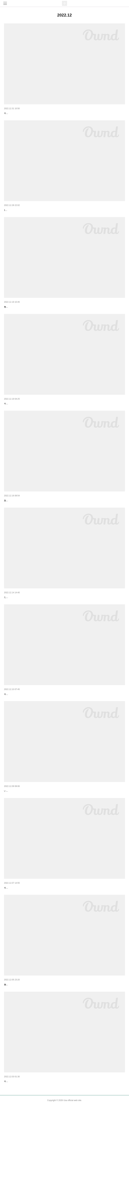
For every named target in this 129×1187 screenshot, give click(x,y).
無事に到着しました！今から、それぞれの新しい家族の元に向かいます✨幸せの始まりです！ (46, 326)
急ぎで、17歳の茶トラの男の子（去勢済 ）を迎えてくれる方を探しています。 (39, 533)
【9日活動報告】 (13, 735)
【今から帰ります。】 (16, 422)
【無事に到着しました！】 (18, 320)
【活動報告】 (11, 1048)
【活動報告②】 (12, 946)
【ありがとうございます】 (18, 630)
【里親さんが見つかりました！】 (21, 218)
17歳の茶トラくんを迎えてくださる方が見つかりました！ (30, 224)
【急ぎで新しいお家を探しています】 (24, 528)
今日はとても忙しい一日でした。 (19, 951)
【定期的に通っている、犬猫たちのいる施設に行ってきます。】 (38, 1154)
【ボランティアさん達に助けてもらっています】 (30, 841)
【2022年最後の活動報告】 (18, 113)
